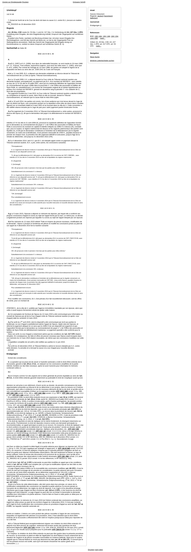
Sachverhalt (94, 22)
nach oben (99, 550)
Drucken (25, 2)
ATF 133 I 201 (29, 528)
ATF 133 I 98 (21, 431)
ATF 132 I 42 (41, 431)
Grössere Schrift (79, 2)
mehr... (102, 38)
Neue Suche (95, 57)
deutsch (100, 16)
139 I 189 (106, 36)
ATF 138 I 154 (67, 393)
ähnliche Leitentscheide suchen (102, 61)
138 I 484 (98, 36)
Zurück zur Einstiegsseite (12, 2)
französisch (108, 16)
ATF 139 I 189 (12, 393)
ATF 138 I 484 (39, 393)
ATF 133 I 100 (73, 429)
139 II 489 (94, 38)
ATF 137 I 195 (17, 395)
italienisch (94, 18)
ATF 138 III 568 (64, 448)
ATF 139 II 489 (62, 391)
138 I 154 (114, 36)
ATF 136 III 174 (58, 529)
